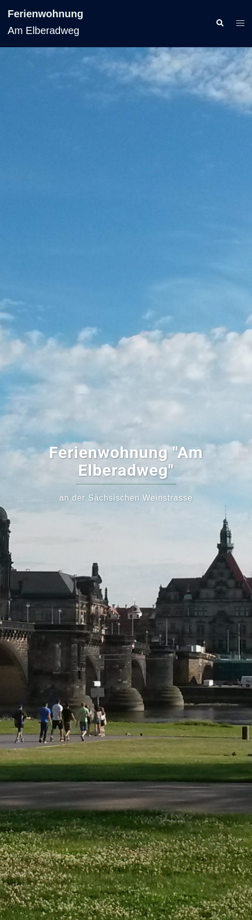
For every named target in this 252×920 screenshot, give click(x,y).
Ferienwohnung (45, 13)
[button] (219, 23)
